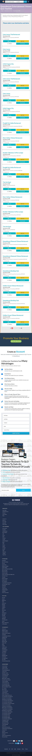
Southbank (4, 634)
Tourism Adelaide (5, 681)
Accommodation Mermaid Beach (7, 700)
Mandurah (4, 618)
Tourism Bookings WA (6, 670)
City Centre (4, 652)
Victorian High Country (6, 584)
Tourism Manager (5, 724)
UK (9, 748)
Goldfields (4, 591)
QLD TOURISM (16, 500)
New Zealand (4, 532)
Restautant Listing (5, 722)
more (20, 328)
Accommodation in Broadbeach (7, 696)
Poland (3, 546)
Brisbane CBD (4, 641)
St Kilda (3, 645)
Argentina (4, 554)
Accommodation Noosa (6, 714)
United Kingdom (5, 540)
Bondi (3, 644)
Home (2, 10)
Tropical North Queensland (6, 582)
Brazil (3, 542)
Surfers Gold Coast (5, 693)
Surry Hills (3, 659)
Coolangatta (4, 651)
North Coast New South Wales (7, 568)
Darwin (3, 608)
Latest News (4, 514)
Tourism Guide (4, 667)
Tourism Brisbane (5, 675)
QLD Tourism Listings (16, 754)
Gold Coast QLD (5, 668)
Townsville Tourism (5, 674)
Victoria (3, 563)
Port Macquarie (4, 619)
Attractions (4, 725)
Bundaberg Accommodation (7, 710)
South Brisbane (4, 649)
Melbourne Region (5, 566)
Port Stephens (4, 581)
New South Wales (5, 561)
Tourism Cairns (4, 677)
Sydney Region (4, 567)
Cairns (3, 611)
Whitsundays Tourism (6, 678)
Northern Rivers (5, 571)
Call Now (9, 43)
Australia (4, 529)
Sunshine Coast (5, 575)
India (3, 543)
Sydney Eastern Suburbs (6, 633)
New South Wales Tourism (6, 686)
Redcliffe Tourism (5, 672)
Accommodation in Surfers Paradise (8, 703)
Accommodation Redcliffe (6, 713)
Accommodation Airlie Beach (7, 718)
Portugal (3, 547)
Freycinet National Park (6, 660)
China (23, 748)
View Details (22, 43)
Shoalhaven (4, 585)
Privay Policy (4, 524)
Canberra (3, 607)
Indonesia (4, 551)
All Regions (4, 560)
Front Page (4, 521)
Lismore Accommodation (6, 704)
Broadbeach (4, 638)
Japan (3, 550)
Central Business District (6, 635)
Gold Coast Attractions (6, 727)
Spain (3, 536)
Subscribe (4, 523)
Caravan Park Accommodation (7, 728)
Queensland (4, 564)
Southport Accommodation (6, 697)
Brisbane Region (5, 578)
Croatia (3, 539)
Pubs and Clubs (4, 736)
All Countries (4, 528)
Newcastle (4, 610)
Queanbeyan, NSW (16, 10)
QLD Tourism (4, 689)
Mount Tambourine (5, 622)
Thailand (3, 553)
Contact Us (4, 518)
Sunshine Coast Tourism (6, 679)
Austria (3, 549)
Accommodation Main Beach (7, 702)
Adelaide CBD (4, 637)
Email (9, 41)
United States (4, 531)
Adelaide (3, 605)
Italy (3, 533)
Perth (3, 601)
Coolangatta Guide (5, 720)
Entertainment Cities (8, 10)
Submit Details (16, 433)
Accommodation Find (5, 684)
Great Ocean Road (5, 592)
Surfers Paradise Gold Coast (7, 695)
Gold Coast (4, 603)
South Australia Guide (6, 685)
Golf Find (3, 731)
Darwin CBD (4, 640)
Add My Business (16, 341)
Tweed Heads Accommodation (7, 709)
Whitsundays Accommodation (7, 707)
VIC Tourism (4, 688)
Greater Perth (4, 580)
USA (12, 748)
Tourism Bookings (5, 721)
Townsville (4, 617)
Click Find (3, 734)
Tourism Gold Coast (5, 682)
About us (4, 520)
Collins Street (4, 647)
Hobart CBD (4, 642)
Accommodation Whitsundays (7, 711)
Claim (22, 41)
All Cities (3, 597)
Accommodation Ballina (6, 717)
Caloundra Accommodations (7, 706)
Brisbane (3, 604)
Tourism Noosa (4, 692)
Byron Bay (4, 614)
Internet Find (4, 729)
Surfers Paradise (5, 631)
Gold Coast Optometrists (6, 735)
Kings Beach (4, 648)
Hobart (3, 621)
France (3, 535)
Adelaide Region (5, 589)
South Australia (4, 573)
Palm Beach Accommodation (7, 699)
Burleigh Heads (4, 655)
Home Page (4, 510)
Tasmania (3, 577)
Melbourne (4, 600)
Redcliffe (3, 615)
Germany (4, 538)
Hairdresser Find (5, 732)
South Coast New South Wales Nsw (8, 574)
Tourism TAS (4, 671)
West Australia (4, 570)
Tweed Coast (4, 588)
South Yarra (4, 656)
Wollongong (4, 612)
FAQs (3, 515)
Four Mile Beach (5, 658)
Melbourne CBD (5, 630)
